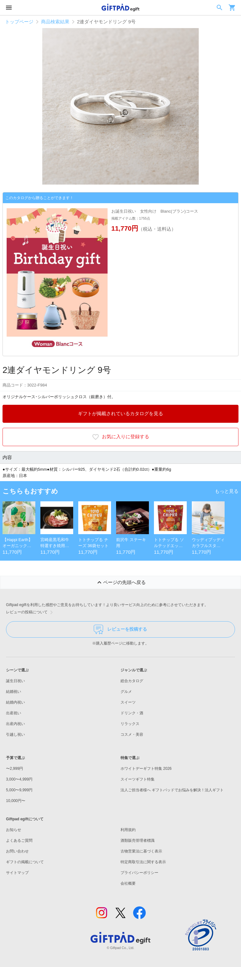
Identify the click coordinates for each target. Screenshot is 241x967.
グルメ (126, 691)
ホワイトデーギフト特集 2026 (146, 768)
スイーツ (128, 702)
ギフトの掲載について (25, 862)
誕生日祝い (15, 681)
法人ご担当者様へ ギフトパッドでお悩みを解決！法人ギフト (172, 790)
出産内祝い (15, 724)
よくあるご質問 (19, 840)
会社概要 (128, 883)
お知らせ (13, 830)
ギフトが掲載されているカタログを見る (120, 413)
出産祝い (13, 713)
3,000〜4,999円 (19, 779)
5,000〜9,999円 (19, 790)
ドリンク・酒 (131, 713)
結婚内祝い (15, 702)
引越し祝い (15, 734)
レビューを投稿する (120, 629)
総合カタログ (131, 681)
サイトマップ (17, 872)
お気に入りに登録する (120, 437)
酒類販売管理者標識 (137, 840)
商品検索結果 (55, 21)
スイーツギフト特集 (137, 779)
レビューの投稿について (30, 612)
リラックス (129, 724)
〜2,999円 (14, 768)
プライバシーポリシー (139, 872)
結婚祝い (13, 691)
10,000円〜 (15, 801)
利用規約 (128, 830)
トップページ (19, 21)
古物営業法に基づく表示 (141, 851)
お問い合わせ (17, 851)
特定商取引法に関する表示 (143, 862)
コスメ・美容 (131, 734)
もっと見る (226, 491)
